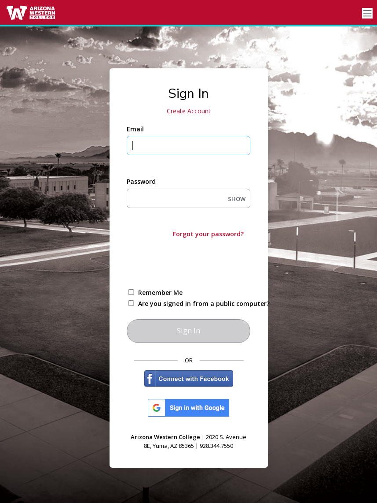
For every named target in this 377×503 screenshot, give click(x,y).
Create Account (189, 111)
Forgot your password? (208, 234)
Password (141, 181)
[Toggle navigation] (367, 13)
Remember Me (160, 292)
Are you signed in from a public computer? (198, 303)
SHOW (236, 199)
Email (135, 129)
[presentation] (193, 262)
